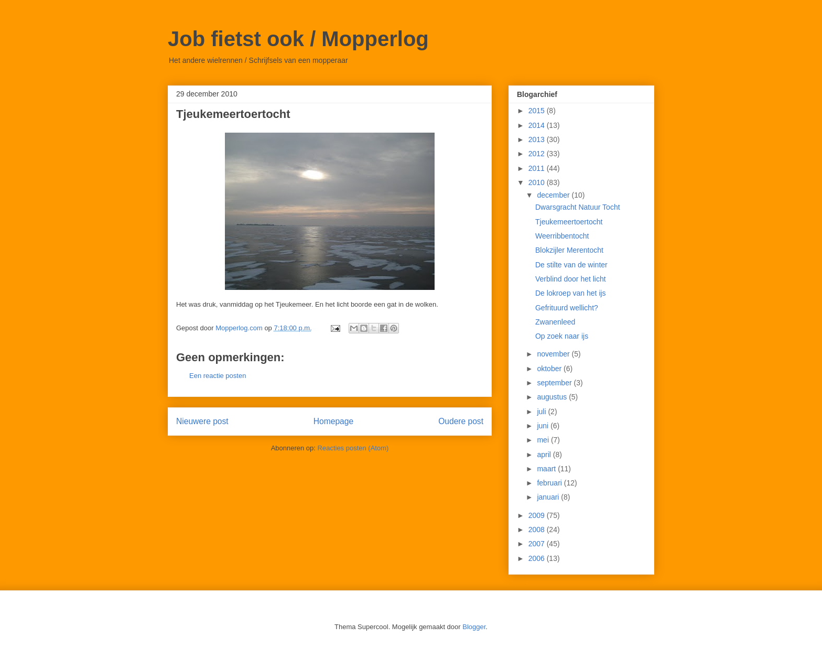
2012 (537, 153)
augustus (553, 397)
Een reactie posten (217, 376)
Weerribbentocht (562, 236)
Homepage (333, 421)
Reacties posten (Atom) (353, 448)
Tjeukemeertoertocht (568, 222)
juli (542, 411)
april (545, 454)
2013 (537, 139)
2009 (537, 515)
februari (550, 483)
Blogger (473, 627)
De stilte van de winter (571, 265)
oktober (550, 368)
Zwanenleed (555, 322)
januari (549, 497)
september (555, 383)
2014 (537, 125)
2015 (537, 110)
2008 (537, 529)
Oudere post (460, 421)
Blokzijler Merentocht (569, 250)
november (554, 354)
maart (547, 469)
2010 (537, 182)
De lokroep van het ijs (570, 293)
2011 (537, 168)
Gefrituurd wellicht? (566, 308)
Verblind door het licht (570, 279)
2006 (537, 558)
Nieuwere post (202, 421)
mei (543, 440)
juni (543, 426)
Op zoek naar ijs (561, 336)
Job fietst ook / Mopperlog (298, 38)
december (554, 195)
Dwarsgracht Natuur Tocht (577, 207)
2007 (537, 543)
